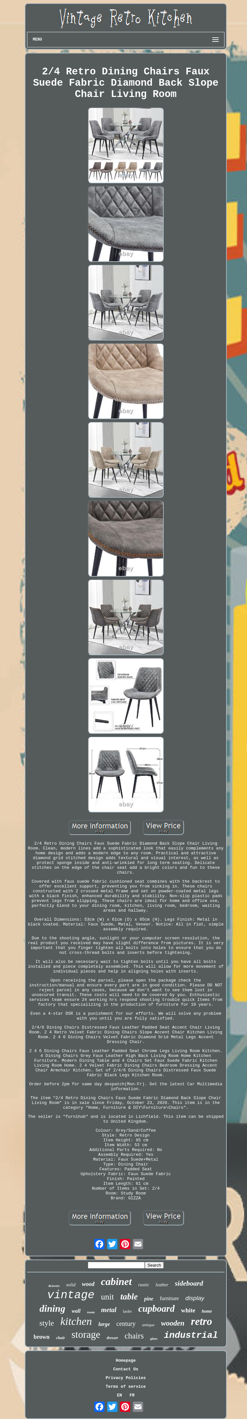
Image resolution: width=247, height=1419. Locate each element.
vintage (71, 1295)
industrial (191, 1335)
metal (108, 1310)
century (126, 1323)
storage (85, 1334)
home (207, 1311)
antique (148, 1324)
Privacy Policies (126, 1378)
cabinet (116, 1281)
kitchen (76, 1321)
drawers (53, 1286)
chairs (134, 1335)
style (46, 1323)
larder (127, 1311)
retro (201, 1321)
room (91, 1312)
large (104, 1324)
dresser (112, 1338)
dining (52, 1308)
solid (70, 1284)
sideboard (189, 1283)
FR (132, 1395)
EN (119, 1395)
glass (154, 1338)
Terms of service (126, 1386)
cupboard (156, 1308)
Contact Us (125, 1369)
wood (88, 1284)
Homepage (126, 1360)
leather (162, 1284)
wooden (173, 1323)
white (188, 1310)
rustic (143, 1284)
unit (107, 1296)
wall (76, 1311)
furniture (169, 1298)
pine (148, 1298)
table (129, 1296)
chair (60, 1337)
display (194, 1298)
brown (41, 1337)
